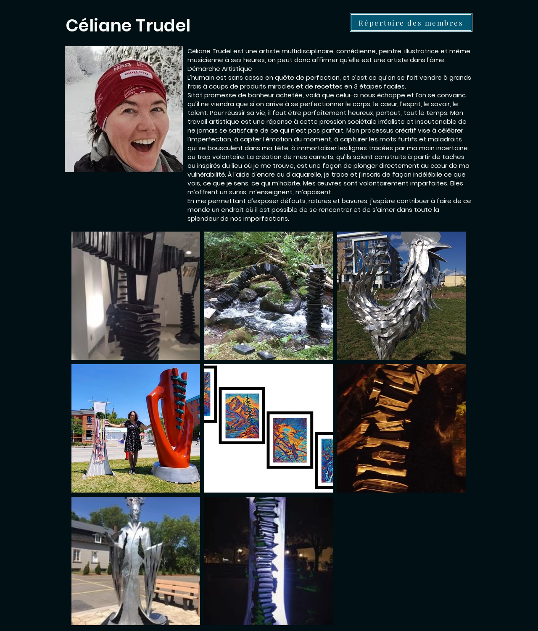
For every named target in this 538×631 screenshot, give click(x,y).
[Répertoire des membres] (411, 22)
